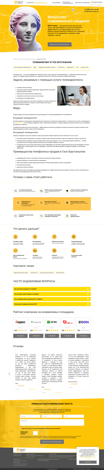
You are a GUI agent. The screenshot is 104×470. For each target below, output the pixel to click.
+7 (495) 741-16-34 (91, 9)
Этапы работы (61, 67)
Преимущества (70, 67)
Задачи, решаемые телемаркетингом (22, 67)
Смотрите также (84, 67)
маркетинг (83, 469)
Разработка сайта (76, 469)
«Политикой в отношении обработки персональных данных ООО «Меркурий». (60, 437)
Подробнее (20, 336)
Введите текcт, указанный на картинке (24, 433)
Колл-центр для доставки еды (47, 272)
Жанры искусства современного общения (44, 2)
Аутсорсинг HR (34, 272)
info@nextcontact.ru (91, 11)
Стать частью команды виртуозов (68, 2)
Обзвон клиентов (60, 272)
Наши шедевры (57, 2)
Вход (91, 4)
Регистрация (98, 4)
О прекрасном (31, 2)
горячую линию (19, 122)
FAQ (77, 67)
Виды (35, 67)
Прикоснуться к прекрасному (59, 44)
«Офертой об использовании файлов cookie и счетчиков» (88, 457)
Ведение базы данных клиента (21, 272)
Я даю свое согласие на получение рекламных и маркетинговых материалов (41, 428)
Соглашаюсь (88, 462)
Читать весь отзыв (32, 389)
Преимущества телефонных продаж (47, 67)
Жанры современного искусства (20, 460)
